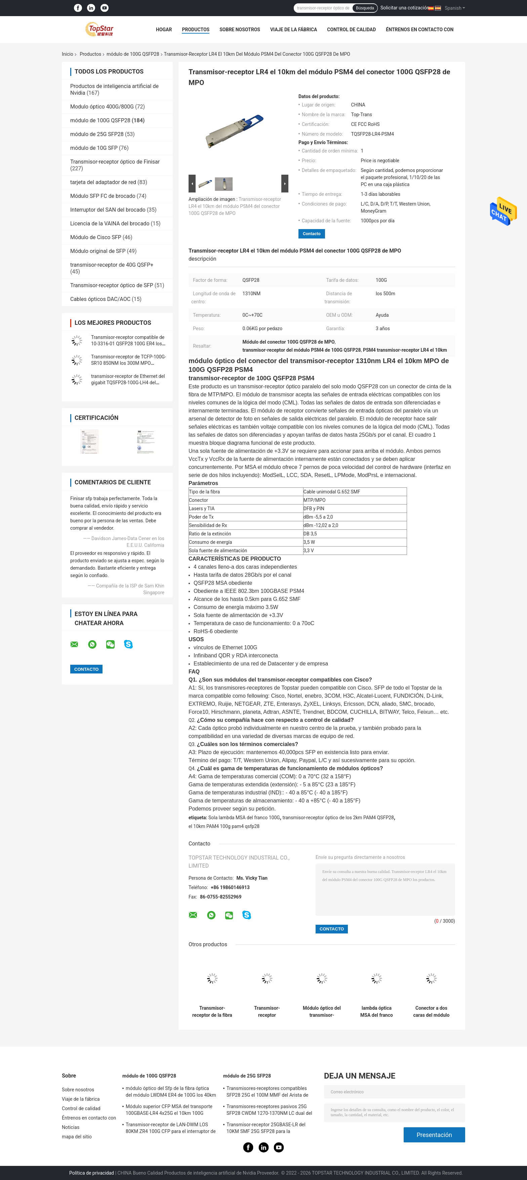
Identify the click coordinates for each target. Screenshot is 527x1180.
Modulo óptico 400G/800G (102, 106)
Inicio (67, 54)
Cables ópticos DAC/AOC (100, 299)
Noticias (70, 1127)
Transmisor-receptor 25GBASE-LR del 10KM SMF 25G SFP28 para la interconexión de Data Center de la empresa (266, 1129)
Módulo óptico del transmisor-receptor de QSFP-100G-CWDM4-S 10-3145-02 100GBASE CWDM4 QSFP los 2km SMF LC (321, 1011)
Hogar (164, 29)
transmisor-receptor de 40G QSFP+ (111, 265)
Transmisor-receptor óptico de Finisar (115, 162)
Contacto (312, 233)
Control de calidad (351, 29)
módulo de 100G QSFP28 (133, 54)
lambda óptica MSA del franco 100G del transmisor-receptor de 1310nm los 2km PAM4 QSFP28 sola (377, 1011)
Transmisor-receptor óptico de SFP (111, 285)
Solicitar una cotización (404, 7)
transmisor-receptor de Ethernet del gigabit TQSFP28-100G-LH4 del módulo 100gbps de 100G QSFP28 (128, 383)
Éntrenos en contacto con (419, 29)
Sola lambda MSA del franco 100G (244, 817)
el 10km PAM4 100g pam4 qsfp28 (224, 826)
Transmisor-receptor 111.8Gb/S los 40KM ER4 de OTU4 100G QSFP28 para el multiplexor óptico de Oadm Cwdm (267, 1011)
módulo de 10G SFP (94, 148)
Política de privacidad (91, 1173)
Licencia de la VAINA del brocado (110, 223)
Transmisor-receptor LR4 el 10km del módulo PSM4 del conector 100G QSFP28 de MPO (235, 206)
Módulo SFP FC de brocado (102, 196)
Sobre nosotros (239, 29)
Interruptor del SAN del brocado (108, 210)
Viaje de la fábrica (293, 29)
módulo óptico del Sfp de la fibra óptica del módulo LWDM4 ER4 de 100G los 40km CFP (171, 1093)
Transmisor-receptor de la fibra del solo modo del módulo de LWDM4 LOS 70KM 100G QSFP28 (212, 1011)
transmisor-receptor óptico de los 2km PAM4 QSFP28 (338, 817)
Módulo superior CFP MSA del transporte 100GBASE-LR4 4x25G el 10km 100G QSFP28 (169, 1111)
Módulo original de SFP (98, 251)
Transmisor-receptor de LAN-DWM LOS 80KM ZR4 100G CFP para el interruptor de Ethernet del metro (171, 1129)
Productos (195, 29)
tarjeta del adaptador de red (103, 182)
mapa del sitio (77, 1136)
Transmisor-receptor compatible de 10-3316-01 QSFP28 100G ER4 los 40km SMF (127, 344)
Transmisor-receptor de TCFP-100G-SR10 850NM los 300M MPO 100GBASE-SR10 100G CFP (128, 363)
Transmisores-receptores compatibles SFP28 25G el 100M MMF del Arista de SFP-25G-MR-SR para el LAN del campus (269, 1093)
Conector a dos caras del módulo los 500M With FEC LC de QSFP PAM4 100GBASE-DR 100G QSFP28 (431, 1011)
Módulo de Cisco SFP (95, 237)
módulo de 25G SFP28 (97, 134)
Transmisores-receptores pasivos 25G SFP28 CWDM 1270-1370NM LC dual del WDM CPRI (269, 1111)
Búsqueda (365, 8)
